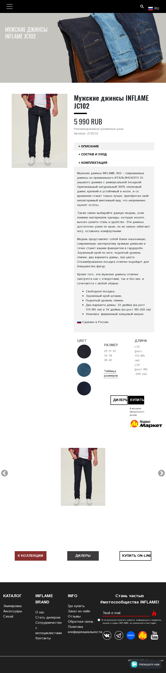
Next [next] (161, 473)
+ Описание (88, 146)
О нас (39, 612)
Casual (8, 616)
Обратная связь (80, 621)
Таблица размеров (111, 373)
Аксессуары (12, 611)
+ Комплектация (92, 162)
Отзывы (74, 616)
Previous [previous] (4, 473)
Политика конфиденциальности (85, 629)
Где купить (76, 606)
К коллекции (30, 555)
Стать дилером (47, 617)
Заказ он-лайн (79, 611)
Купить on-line (137, 400)
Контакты (43, 638)
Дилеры (120, 400)
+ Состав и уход (92, 154)
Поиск (142, 6)
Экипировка (12, 606)
